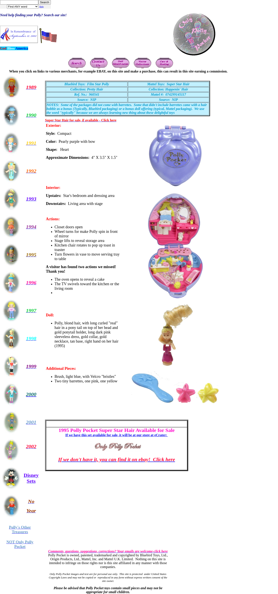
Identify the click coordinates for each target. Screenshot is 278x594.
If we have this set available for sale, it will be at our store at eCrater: (116, 435)
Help (41, 6)
